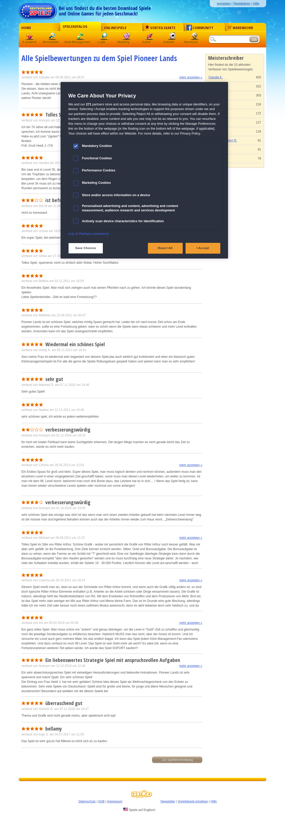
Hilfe (256, 3)
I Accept (203, 248)
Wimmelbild (53, 37)
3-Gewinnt (29, 42)
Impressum (114, 801)
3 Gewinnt (30, 37)
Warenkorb (240, 27)
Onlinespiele (115, 27)
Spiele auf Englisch (139, 810)
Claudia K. (215, 77)
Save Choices (85, 248)
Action (149, 37)
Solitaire (172, 37)
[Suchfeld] (228, 39)
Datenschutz (87, 801)
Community (199, 27)
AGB (101, 801)
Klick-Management (80, 37)
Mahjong (127, 37)
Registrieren (241, 3)
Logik (104, 37)
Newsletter (168, 801)
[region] (144, 170)
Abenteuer (195, 37)
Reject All (165, 248)
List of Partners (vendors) (88, 234)
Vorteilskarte (160, 27)
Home (26, 27)
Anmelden (224, 3)
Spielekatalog (75, 26)
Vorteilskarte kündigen (193, 801)
